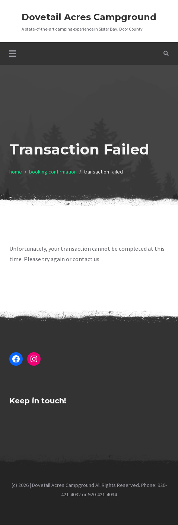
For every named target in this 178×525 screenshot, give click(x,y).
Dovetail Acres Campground (89, 17)
